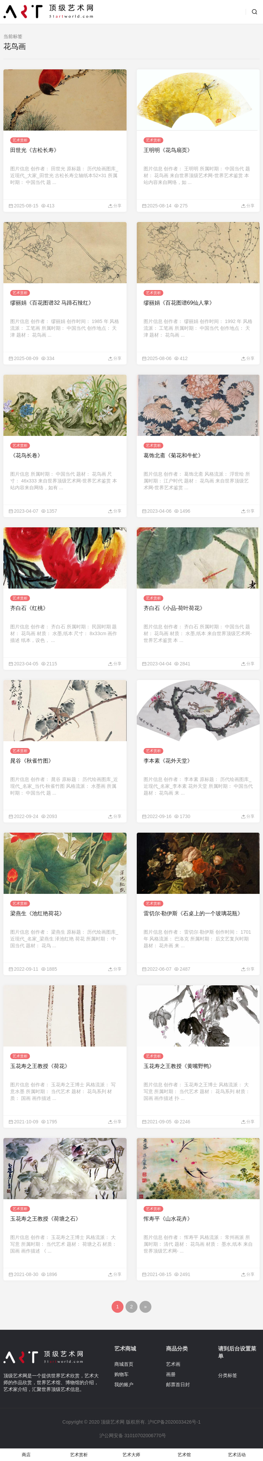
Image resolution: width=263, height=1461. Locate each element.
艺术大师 (131, 1454)
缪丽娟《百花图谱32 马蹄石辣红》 (52, 303)
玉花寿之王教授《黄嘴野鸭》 (179, 1066)
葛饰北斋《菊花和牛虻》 (173, 455)
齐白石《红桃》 (29, 608)
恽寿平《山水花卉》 (168, 1219)
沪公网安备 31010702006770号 (132, 1435)
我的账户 (123, 1384)
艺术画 (173, 1364)
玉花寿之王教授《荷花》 (40, 1066)
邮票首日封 (178, 1384)
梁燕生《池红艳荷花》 (37, 913)
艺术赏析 (20, 140)
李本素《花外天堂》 (168, 761)
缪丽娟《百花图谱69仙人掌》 (179, 303)
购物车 (121, 1374)
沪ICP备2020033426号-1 (174, 1422)
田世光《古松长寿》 (34, 150)
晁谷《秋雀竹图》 (32, 761)
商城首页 (123, 1364)
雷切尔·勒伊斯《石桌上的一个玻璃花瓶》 (193, 913)
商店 (26, 1454)
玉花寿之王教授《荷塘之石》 (45, 1219)
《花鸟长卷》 (26, 455)
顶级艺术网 (113, 1422)
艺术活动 (237, 1454)
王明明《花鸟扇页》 (168, 150)
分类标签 (227, 1375)
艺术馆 (184, 1454)
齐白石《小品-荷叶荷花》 (174, 608)
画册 (171, 1374)
